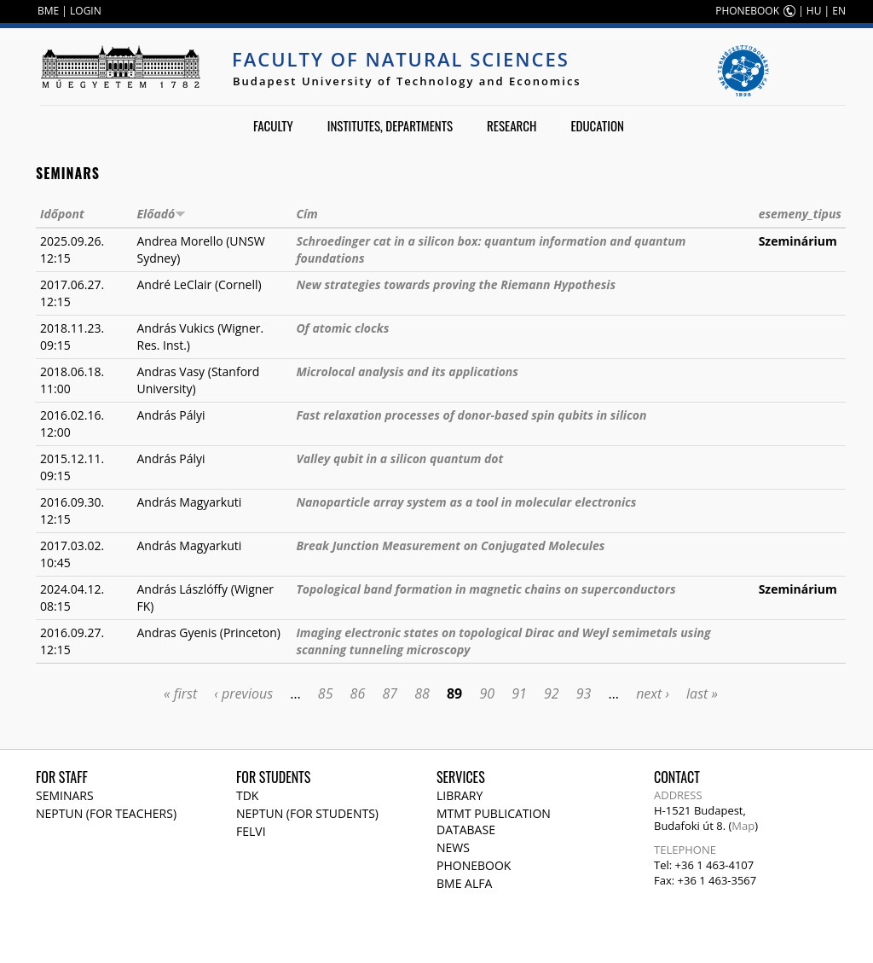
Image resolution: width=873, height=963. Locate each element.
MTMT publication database (493, 821)
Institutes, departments (390, 125)
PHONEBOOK (747, 10)
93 (584, 693)
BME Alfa (464, 883)
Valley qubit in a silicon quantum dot (399, 458)
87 (389, 693)
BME (48, 10)
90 (486, 693)
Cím (306, 214)
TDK (247, 795)
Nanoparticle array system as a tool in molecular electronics (466, 502)
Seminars (65, 795)
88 (422, 693)
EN (839, 10)
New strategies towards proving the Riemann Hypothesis (456, 284)
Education (597, 125)
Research (511, 125)
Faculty (273, 125)
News (453, 847)
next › (652, 693)
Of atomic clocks (342, 328)
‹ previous (243, 693)
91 (519, 693)
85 (325, 693)
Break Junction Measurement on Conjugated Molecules (450, 545)
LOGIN (85, 10)
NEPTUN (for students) (307, 813)
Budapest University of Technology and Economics (407, 81)
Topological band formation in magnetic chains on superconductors (485, 589)
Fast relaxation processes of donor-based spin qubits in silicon (471, 415)
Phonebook (473, 865)
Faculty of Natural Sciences (400, 59)
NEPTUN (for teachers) (106, 813)
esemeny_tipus (800, 214)
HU (814, 10)
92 (551, 693)
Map (742, 825)
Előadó (162, 214)
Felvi (251, 831)
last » (702, 693)
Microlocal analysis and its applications (407, 371)
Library (459, 795)
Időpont (62, 214)
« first (180, 693)
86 (358, 693)
